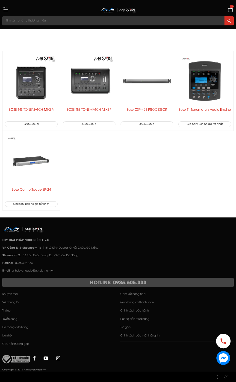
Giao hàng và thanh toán (137, 302)
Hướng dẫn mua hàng (134, 319)
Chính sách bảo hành (134, 310)
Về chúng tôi (10, 302)
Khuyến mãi (10, 294)
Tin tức (6, 310)
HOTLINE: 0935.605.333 (118, 283)
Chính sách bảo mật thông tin (139, 335)
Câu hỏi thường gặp (15, 344)
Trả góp (125, 327)
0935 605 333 (24, 263)
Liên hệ (7, 335)
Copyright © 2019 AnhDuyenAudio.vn (24, 370)
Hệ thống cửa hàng (15, 327)
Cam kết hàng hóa (132, 294)
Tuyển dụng (9, 319)
